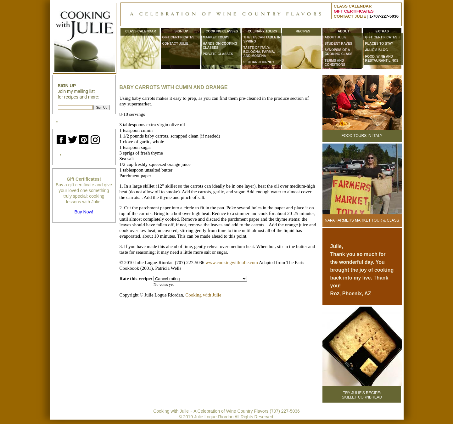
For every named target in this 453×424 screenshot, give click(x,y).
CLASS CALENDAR (353, 6)
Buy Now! (84, 211)
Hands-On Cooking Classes (220, 45)
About (343, 31)
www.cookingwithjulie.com (231, 262)
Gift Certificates (178, 37)
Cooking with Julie (203, 294)
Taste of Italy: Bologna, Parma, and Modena (259, 52)
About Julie (336, 37)
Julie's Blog (376, 50)
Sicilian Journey (259, 62)
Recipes (303, 31)
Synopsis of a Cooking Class (339, 52)
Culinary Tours (262, 31)
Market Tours (216, 37)
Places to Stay (379, 43)
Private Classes (218, 54)
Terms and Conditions (335, 62)
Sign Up (181, 31)
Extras (382, 31)
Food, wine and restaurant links (382, 58)
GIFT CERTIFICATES (354, 11)
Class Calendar (140, 31)
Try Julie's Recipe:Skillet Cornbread (362, 395)
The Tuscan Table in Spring (262, 39)
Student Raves (338, 43)
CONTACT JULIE (350, 16)
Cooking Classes (222, 31)
